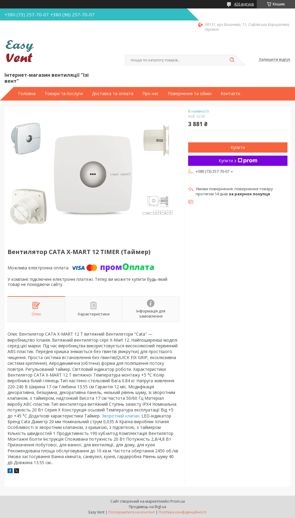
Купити (238, 147)
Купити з (238, 160)
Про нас (150, 94)
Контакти (230, 94)
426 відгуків (244, 4)
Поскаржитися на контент (131, 512)
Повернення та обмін (190, 94)
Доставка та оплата (112, 94)
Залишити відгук (274, 59)
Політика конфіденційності (182, 512)
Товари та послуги (64, 94)
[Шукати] (232, 60)
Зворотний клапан (120, 416)
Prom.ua (177, 501)
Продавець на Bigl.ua (147, 506)
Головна (27, 94)
